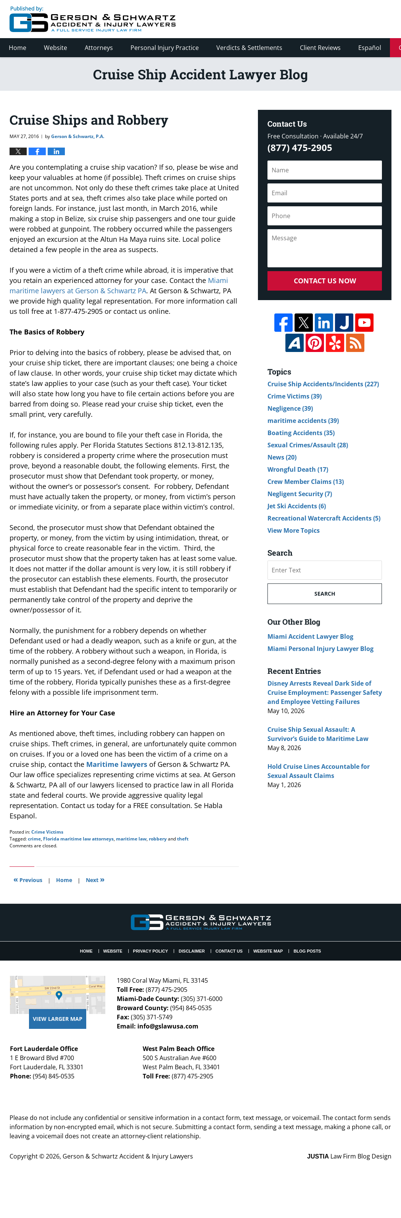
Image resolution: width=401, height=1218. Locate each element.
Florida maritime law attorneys (78, 839)
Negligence (290, 408)
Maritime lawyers (116, 764)
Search (324, 593)
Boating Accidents (301, 433)
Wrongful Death (297, 469)
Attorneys (99, 47)
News (281, 457)
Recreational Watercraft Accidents (323, 518)
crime (34, 839)
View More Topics (293, 530)
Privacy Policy (150, 951)
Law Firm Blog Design (349, 1156)
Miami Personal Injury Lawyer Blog (320, 648)
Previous (27, 879)
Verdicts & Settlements (249, 47)
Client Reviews (320, 47)
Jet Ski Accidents (296, 506)
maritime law (131, 839)
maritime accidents (303, 420)
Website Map (268, 951)
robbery (158, 839)
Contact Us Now (325, 280)
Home (17, 47)
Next (95, 879)
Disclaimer (192, 951)
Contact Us (229, 951)
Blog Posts (307, 951)
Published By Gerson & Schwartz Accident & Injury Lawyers (327, 19)
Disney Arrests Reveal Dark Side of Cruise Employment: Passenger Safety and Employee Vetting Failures (324, 692)
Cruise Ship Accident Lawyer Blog (93, 19)
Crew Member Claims (305, 481)
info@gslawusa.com (167, 1026)
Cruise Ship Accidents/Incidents (323, 384)
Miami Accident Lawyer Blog (310, 636)
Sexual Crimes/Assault (307, 445)
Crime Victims (47, 832)
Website (55, 47)
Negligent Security (299, 494)
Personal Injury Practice (164, 47)
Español (369, 47)
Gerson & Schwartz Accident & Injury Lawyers (128, 1156)
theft (182, 839)
